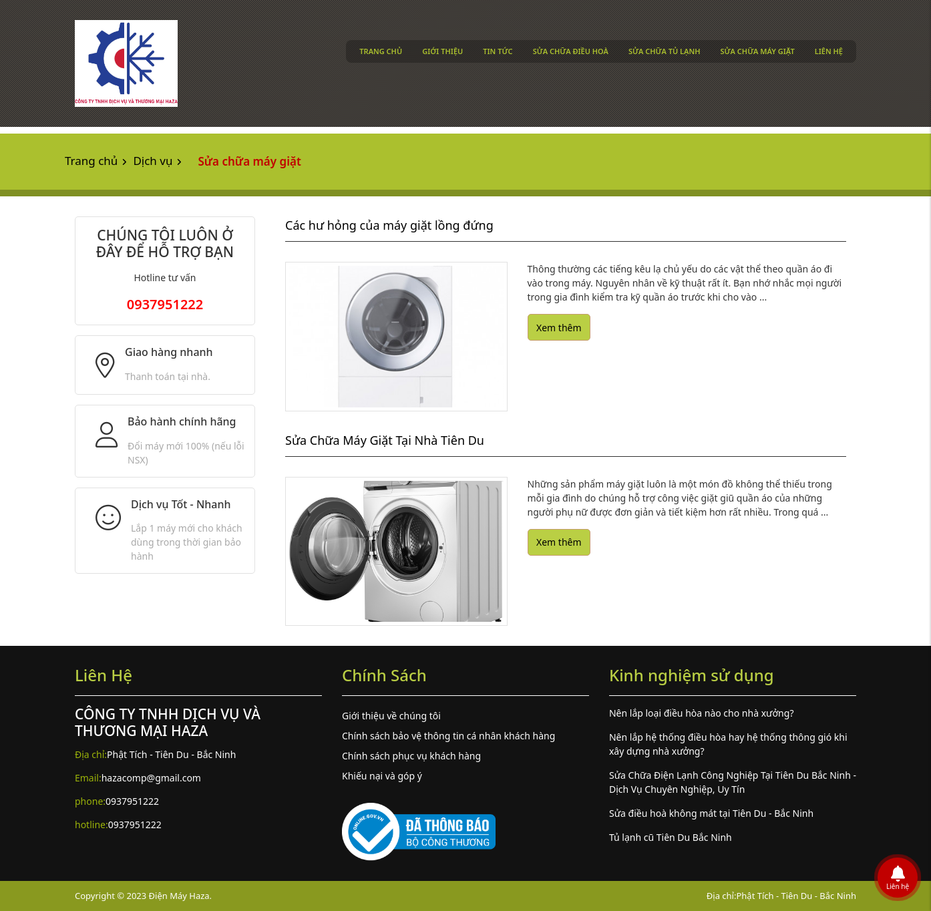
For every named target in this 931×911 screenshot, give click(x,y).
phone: (90, 801)
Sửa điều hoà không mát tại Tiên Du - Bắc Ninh (711, 813)
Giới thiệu (442, 51)
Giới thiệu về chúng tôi (391, 715)
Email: (88, 777)
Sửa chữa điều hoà (570, 51)
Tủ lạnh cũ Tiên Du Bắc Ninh (670, 837)
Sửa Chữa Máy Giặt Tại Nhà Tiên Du (384, 440)
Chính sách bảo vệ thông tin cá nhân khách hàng (448, 735)
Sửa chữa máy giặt (758, 51)
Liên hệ (829, 51)
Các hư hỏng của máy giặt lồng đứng (389, 225)
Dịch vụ (152, 160)
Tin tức (497, 51)
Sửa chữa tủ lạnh (664, 51)
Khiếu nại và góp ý (382, 775)
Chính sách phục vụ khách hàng (411, 755)
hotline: (91, 824)
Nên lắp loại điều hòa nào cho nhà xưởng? (701, 713)
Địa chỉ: (91, 754)
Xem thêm (559, 327)
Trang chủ (380, 51)
